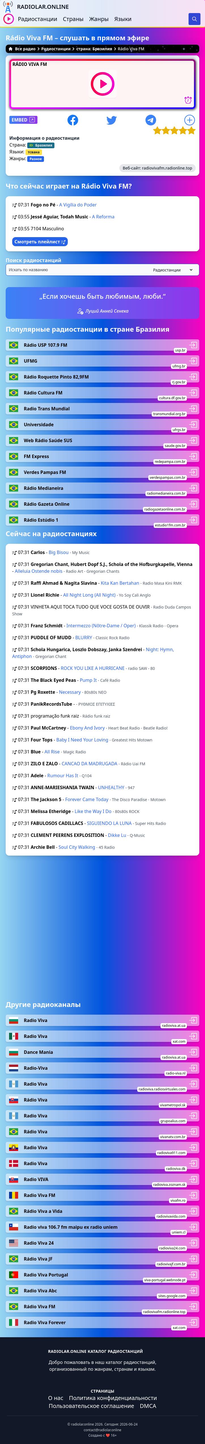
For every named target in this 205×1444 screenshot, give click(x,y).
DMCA (148, 1406)
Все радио (22, 48)
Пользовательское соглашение (91, 1406)
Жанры (99, 19)
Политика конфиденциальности (113, 1398)
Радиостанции (37, 19)
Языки (123, 19)
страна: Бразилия (94, 48)
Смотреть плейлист (39, 242)
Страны (73, 19)
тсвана (34, 152)
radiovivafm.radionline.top (167, 168)
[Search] (194, 19)
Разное (35, 158)
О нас (56, 1398)
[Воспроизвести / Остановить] (8, 18)
